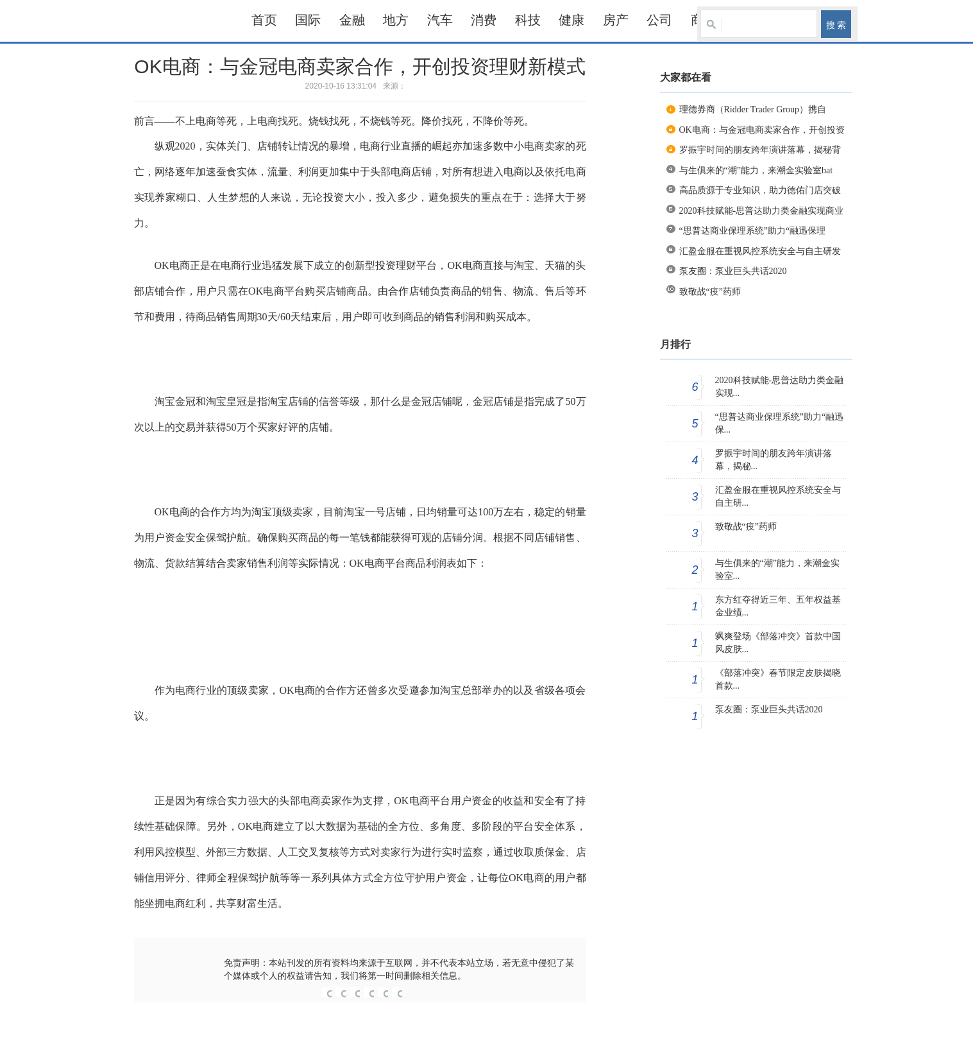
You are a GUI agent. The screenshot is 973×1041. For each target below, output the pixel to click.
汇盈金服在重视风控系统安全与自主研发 (760, 251)
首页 (264, 20)
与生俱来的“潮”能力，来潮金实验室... (777, 569)
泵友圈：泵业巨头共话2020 (733, 271)
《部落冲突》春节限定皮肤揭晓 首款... (778, 679)
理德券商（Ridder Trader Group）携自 (752, 109)
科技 (528, 20)
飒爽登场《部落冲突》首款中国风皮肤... (778, 643)
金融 (352, 20)
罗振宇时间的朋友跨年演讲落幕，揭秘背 (760, 150)
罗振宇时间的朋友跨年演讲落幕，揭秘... (773, 460)
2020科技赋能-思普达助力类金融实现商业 (761, 211)
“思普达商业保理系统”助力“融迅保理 (752, 231)
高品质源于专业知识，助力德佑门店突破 (760, 190)
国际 (308, 20)
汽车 (440, 20)
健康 (571, 20)
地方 (396, 20)
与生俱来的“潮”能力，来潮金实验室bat (756, 170)
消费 (483, 20)
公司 (659, 20)
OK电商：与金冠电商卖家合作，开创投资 (762, 130)
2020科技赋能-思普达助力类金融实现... (779, 386)
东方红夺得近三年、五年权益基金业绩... (778, 606)
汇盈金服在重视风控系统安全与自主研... (778, 496)
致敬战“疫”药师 (710, 292)
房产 (616, 20)
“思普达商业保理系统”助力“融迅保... (779, 423)
